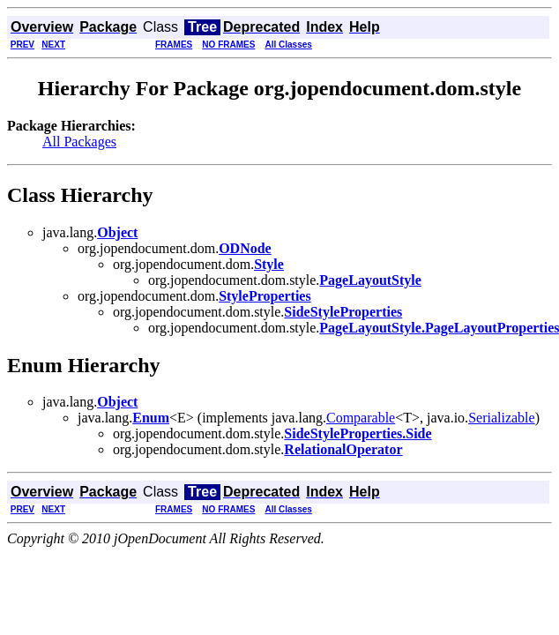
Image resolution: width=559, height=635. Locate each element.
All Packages (79, 141)
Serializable (501, 417)
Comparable (360, 417)
